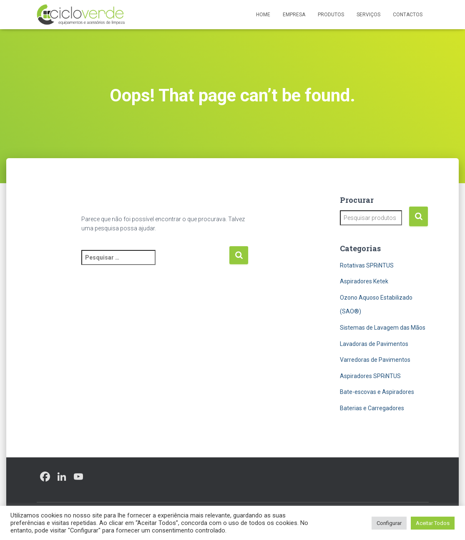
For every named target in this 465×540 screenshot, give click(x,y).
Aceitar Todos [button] (433, 523)
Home (263, 15)
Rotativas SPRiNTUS (367, 265)
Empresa (294, 15)
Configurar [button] (389, 523)
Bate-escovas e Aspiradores (377, 392)
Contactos (407, 15)
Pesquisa (418, 216)
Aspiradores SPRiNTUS (370, 376)
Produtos (331, 15)
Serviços (368, 15)
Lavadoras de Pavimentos (374, 344)
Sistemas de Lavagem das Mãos (382, 327)
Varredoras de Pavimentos (375, 359)
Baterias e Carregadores (372, 408)
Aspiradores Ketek (364, 281)
